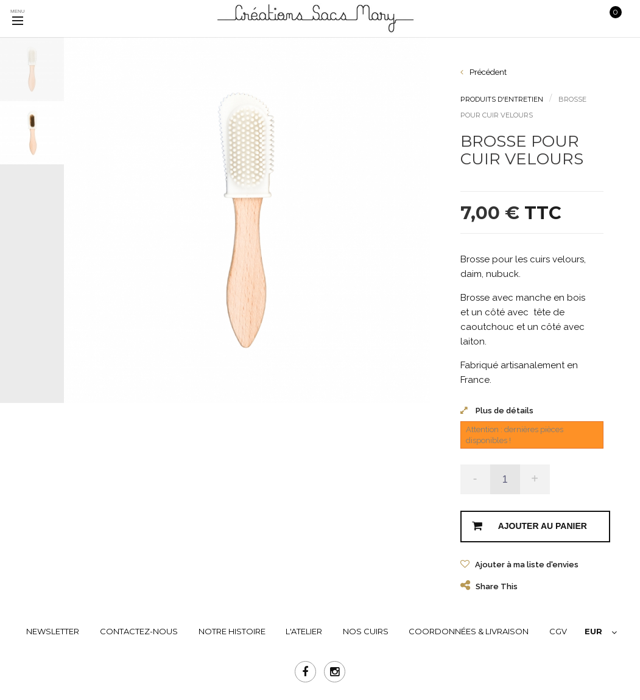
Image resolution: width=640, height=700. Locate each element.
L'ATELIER (304, 631)
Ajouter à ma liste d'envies (525, 564)
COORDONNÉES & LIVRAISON (469, 631)
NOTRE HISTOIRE (232, 631)
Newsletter (52, 631)
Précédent (483, 72)
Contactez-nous (139, 631)
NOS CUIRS (366, 631)
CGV (558, 631)
